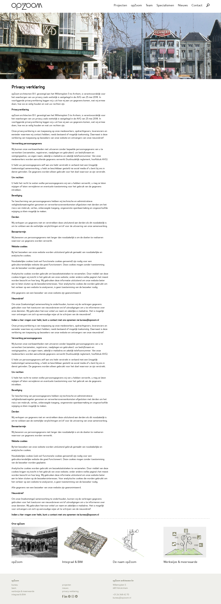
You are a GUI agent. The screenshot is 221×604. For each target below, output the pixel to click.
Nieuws (183, 5)
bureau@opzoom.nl (122, 597)
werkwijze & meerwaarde (23, 591)
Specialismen (165, 5)
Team (149, 5)
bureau (15, 584)
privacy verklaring (70, 591)
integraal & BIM (19, 594)
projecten (66, 584)
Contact (197, 5)
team (14, 588)
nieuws (65, 588)
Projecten (120, 5)
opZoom (136, 5)
